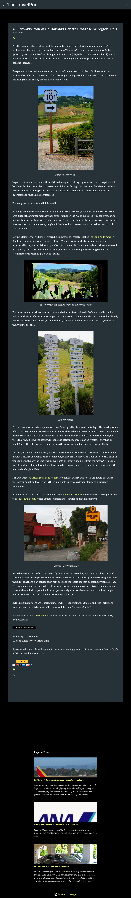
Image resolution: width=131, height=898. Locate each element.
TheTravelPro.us (41, 615)
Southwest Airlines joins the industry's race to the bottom (59, 780)
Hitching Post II (27, 498)
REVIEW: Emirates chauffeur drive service (51, 866)
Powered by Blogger (65, 894)
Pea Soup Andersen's (100, 237)
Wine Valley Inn (73, 494)
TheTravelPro (21, 4)
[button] (14, 38)
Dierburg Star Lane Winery (44, 477)
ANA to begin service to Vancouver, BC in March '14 (56, 825)
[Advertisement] (65, 724)
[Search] (39, 5)
